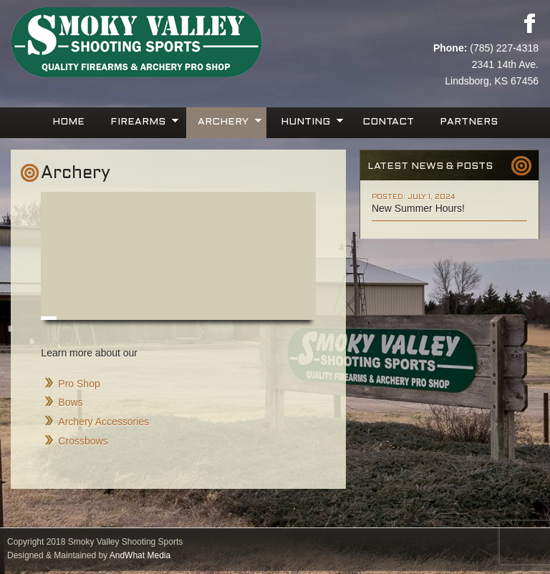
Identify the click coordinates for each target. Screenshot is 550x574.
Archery (225, 121)
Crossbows (82, 441)
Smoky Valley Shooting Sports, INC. (143, 43)
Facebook (529, 23)
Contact (388, 122)
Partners (469, 122)
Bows (70, 402)
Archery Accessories (103, 421)
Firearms (139, 121)
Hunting (307, 121)
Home (68, 122)
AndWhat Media (140, 555)
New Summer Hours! (418, 208)
